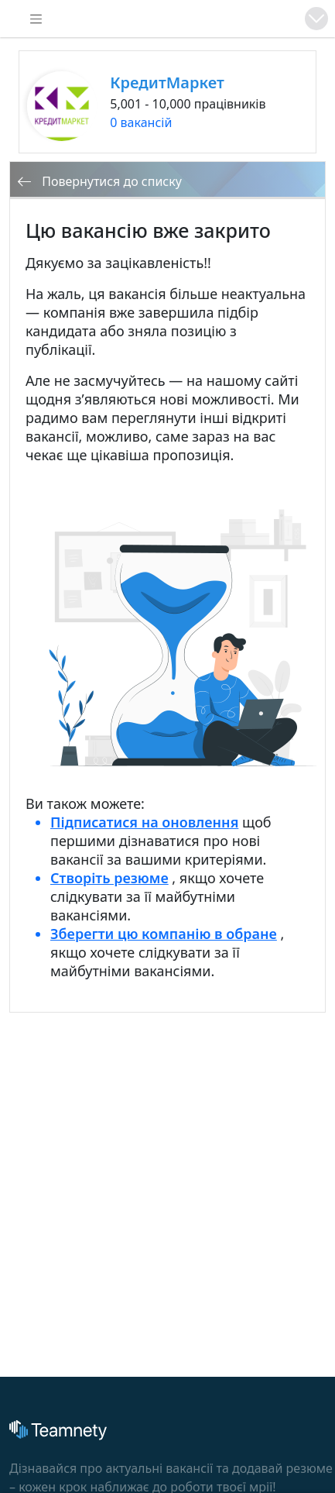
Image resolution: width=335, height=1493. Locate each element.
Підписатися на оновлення (144, 822)
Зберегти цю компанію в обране (163, 933)
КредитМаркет (167, 82)
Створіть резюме (109, 878)
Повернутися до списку (100, 181)
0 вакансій (141, 122)
